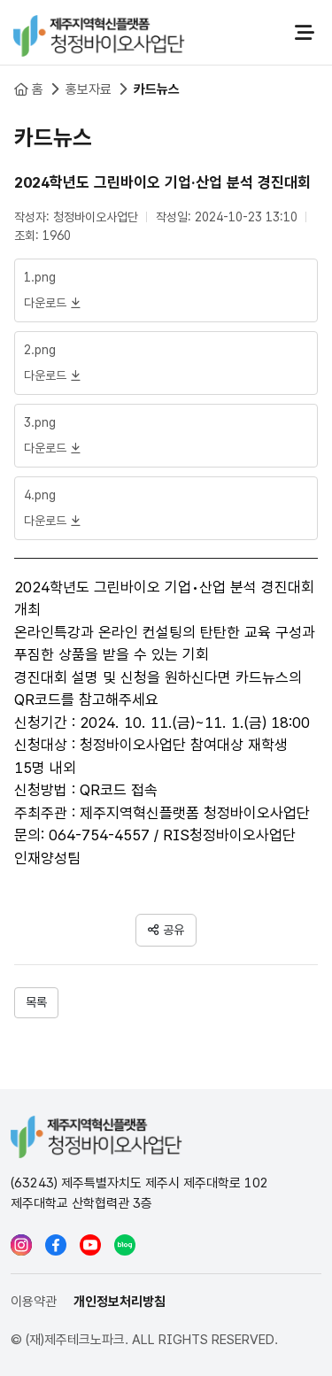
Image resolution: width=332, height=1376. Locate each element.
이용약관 (34, 1302)
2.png (40, 350)
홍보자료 (89, 89)
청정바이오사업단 (99, 32)
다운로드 (52, 303)
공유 (173, 930)
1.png (40, 277)
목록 (36, 1002)
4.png (40, 495)
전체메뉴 (304, 33)
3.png (40, 422)
